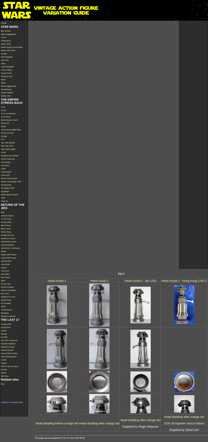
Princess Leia (6, 76)
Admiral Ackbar (7, 216)
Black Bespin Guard (9, 120)
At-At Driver (6, 117)
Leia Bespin (6, 162)
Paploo (4, 363)
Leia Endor (5, 264)
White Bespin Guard (9, 195)
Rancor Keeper (7, 287)
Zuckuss (4, 201)
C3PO (3, 37)
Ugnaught (5, 191)
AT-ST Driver (6, 219)
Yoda (3, 198)
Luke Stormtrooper (8, 357)
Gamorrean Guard (8, 242)
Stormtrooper (6, 89)
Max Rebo (5, 274)
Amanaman (6, 327)
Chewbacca (6, 41)
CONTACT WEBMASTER (12, 402)
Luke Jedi (5, 271)
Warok (3, 373)
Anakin (4, 331)
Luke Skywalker (7, 67)
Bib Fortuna (6, 225)
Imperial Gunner (7, 347)
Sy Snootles (6, 303)
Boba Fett (5, 123)
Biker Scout (6, 229)
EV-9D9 (4, 337)
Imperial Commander (9, 156)
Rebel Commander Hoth (11, 182)
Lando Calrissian (8, 159)
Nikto (3, 281)
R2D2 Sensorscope (9, 178)
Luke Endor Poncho (9, 353)
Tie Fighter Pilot (7, 188)
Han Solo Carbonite (9, 340)
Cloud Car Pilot (7, 133)
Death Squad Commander (12, 47)
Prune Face (6, 284)
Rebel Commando (8, 290)
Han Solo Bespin (8, 143)
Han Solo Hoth (7, 146)
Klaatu (3, 251)
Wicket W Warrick (8, 316)
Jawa (3, 63)
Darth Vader (6, 44)
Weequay (5, 313)
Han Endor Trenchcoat (10, 248)
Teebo (3, 307)
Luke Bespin (6, 172)
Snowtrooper (6, 185)
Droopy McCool (7, 235)
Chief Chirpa (6, 232)
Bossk (3, 127)
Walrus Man (6, 96)
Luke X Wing (6, 70)
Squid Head (6, 300)
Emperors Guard (8, 238)
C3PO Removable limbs (11, 130)
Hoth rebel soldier (8, 149)
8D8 (2, 212)
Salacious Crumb (8, 297)
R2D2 (3, 80)
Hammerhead (6, 57)
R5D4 (3, 83)
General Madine (7, 245)
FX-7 (3, 139)
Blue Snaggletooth (8, 34)
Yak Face (5, 376)
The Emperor (6, 310)
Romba (4, 370)
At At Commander (8, 114)
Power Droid (6, 73)
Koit (2, 384)
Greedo (4, 54)
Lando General (7, 350)
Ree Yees (5, 294)
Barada (4, 334)
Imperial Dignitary (8, 344)
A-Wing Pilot (6, 324)
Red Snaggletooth (8, 86)
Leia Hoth (5, 165)
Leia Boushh (6, 261)
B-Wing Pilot (6, 222)
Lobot (3, 169)
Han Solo (5, 60)
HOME (3, 23)
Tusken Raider (7, 93)
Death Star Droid (8, 50)
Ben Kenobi (6, 31)
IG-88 (3, 152)
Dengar (4, 136)
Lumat (3, 360)
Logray (4, 268)
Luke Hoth (5, 175)
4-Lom (3, 110)
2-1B (3, 107)
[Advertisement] (193, 81)
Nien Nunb (5, 277)
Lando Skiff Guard (8, 258)
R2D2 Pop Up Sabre (9, 366)
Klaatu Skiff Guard (8, 255)
